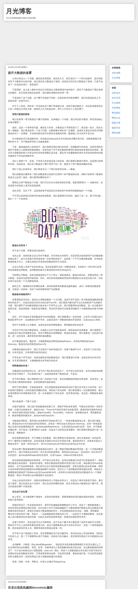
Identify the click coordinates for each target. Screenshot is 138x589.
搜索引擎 (116, 123)
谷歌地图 (116, 73)
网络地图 (116, 133)
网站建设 (116, 113)
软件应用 (116, 98)
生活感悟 (116, 103)
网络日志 (116, 118)
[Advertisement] (69, 41)
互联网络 (116, 108)
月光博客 (19, 11)
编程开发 (116, 128)
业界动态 (116, 93)
